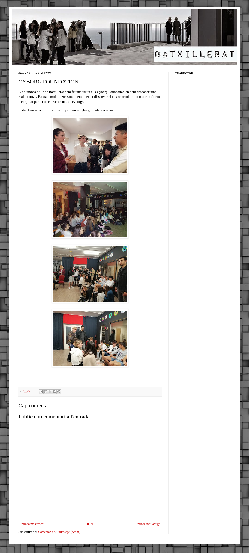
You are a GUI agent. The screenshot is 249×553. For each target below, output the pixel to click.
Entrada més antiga (148, 524)
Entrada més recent (32, 524)
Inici (90, 524)
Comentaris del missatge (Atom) (59, 532)
